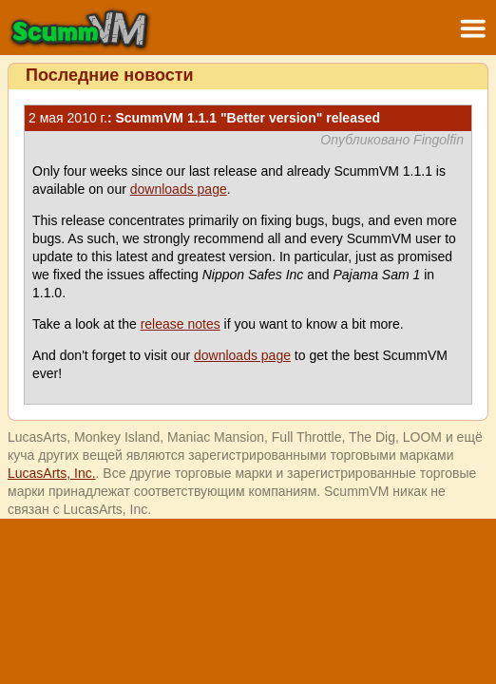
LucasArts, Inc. (52, 473)
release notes (180, 324)
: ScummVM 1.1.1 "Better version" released (204, 117)
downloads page (178, 189)
